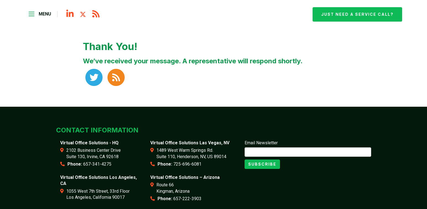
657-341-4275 (97, 164)
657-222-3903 (187, 198)
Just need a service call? (357, 14)
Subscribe (262, 164)
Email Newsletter (261, 142)
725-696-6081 (187, 164)
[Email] (308, 152)
